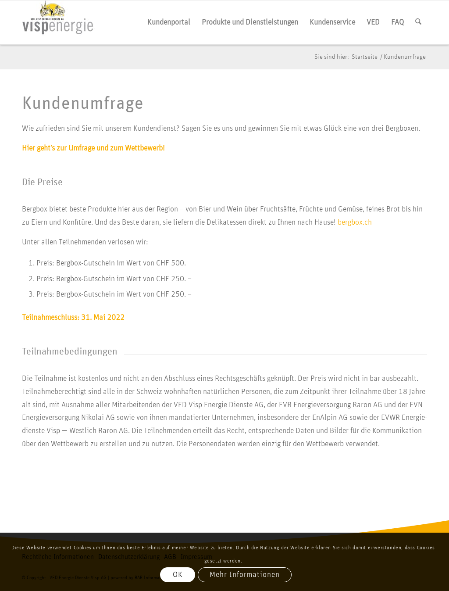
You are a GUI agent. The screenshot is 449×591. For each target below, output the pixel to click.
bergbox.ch (355, 222)
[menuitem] (169, 22)
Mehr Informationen (244, 575)
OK (178, 575)
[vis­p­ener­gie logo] (58, 22)
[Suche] (418, 22)
